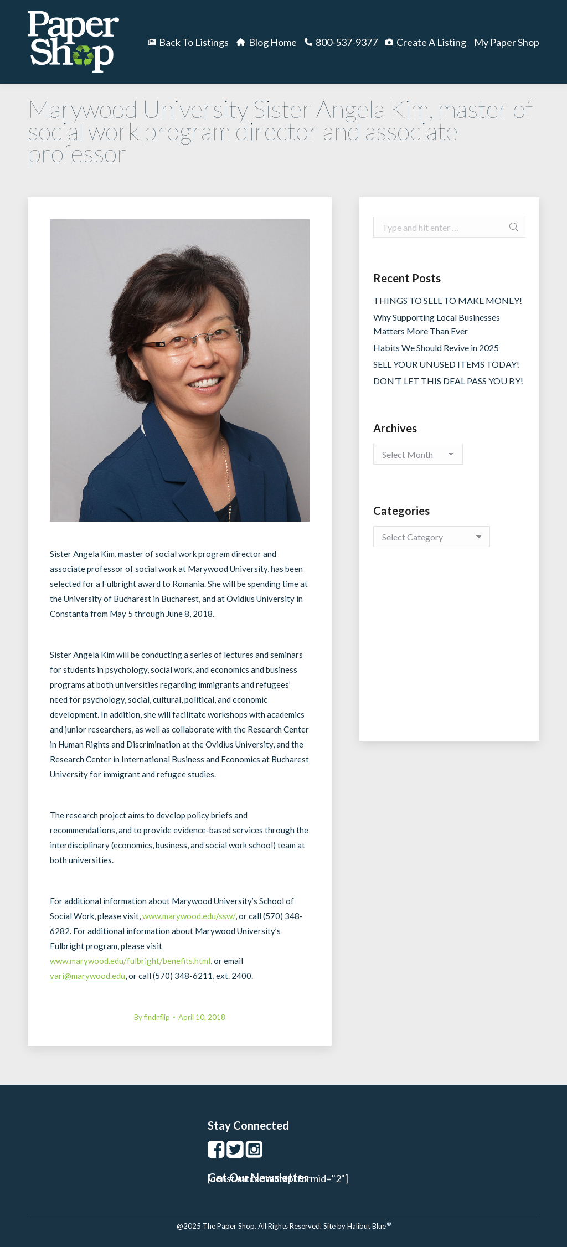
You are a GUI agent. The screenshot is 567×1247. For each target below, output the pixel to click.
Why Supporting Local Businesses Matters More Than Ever (436, 324)
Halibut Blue (369, 1226)
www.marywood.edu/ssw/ (188, 916)
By (152, 1017)
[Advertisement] (449, 655)
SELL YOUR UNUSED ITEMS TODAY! (446, 364)
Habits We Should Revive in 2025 (436, 347)
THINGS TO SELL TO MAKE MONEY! (447, 300)
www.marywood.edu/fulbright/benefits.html (130, 961)
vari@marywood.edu (87, 976)
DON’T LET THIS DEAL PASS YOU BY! (448, 380)
